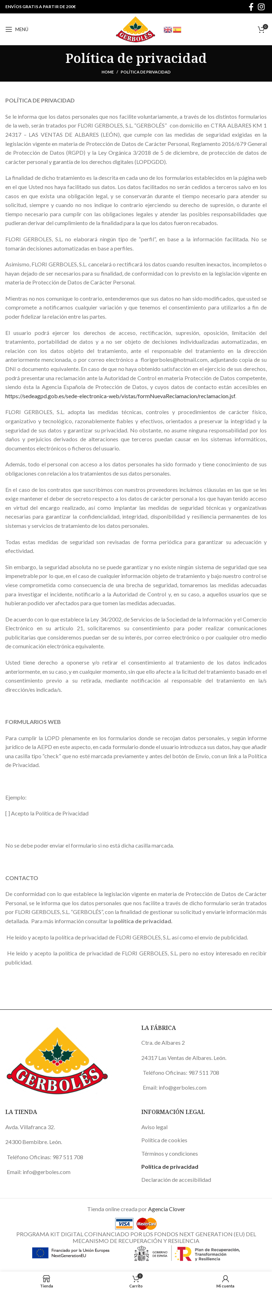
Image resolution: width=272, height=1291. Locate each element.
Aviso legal (154, 1127)
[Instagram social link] (261, 7)
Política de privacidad (169, 1166)
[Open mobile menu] (17, 29)
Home (108, 72)
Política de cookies (164, 1140)
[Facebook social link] (251, 7)
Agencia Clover (166, 1208)
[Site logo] (135, 28)
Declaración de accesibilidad (176, 1179)
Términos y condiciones (169, 1153)
